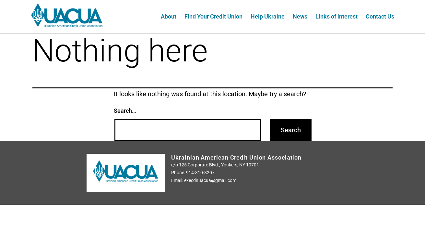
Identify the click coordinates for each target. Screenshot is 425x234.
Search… (125, 110)
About (168, 16)
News (300, 16)
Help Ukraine (268, 16)
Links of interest (336, 16)
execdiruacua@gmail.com (210, 180)
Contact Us (380, 16)
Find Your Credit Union (213, 16)
